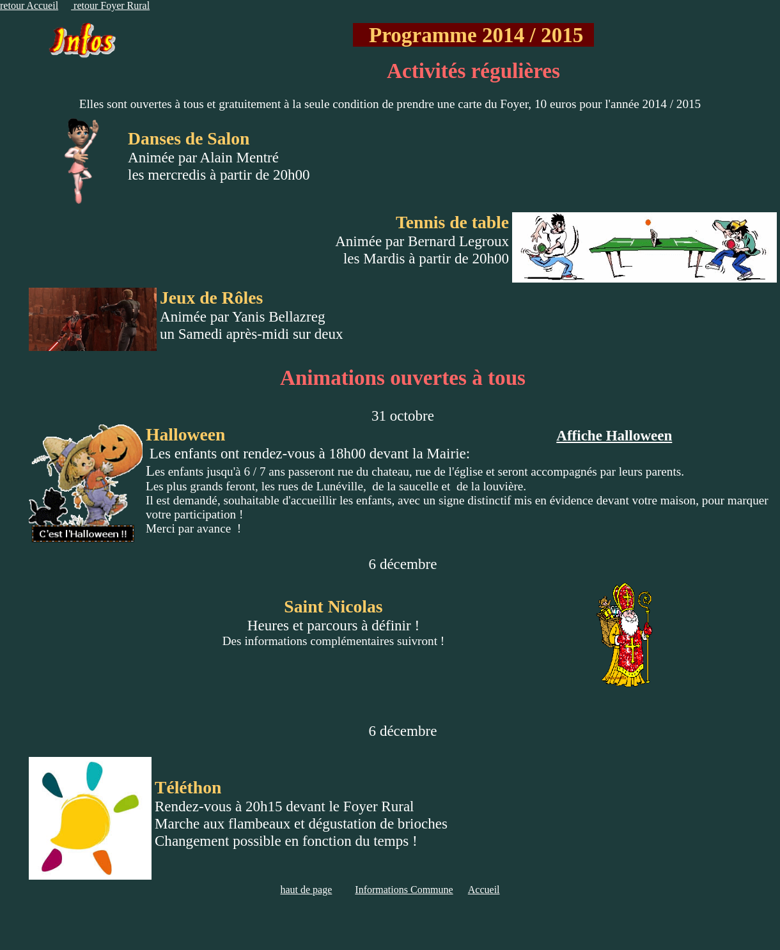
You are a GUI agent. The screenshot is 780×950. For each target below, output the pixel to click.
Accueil (484, 889)
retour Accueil (29, 5)
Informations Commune (404, 889)
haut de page (306, 889)
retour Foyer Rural (110, 5)
